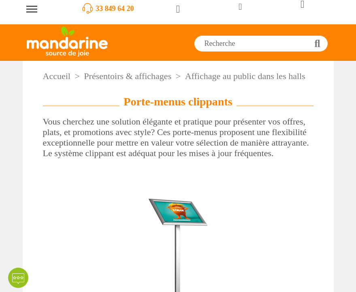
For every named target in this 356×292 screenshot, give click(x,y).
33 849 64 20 (115, 8)
